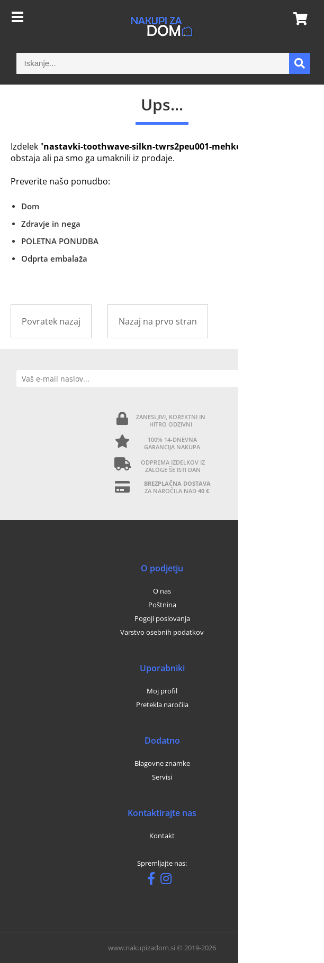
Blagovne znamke (162, 763)
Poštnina (162, 604)
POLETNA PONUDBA (59, 241)
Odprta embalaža (54, 258)
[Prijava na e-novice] (299, 378)
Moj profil (162, 691)
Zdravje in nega (50, 223)
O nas (162, 591)
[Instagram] (168, 880)
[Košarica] (297, 18)
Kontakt (162, 835)
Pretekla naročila (162, 704)
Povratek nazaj (51, 321)
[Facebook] (153, 880)
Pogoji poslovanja (162, 618)
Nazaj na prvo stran (158, 321)
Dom (30, 206)
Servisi (162, 777)
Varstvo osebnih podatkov (162, 632)
